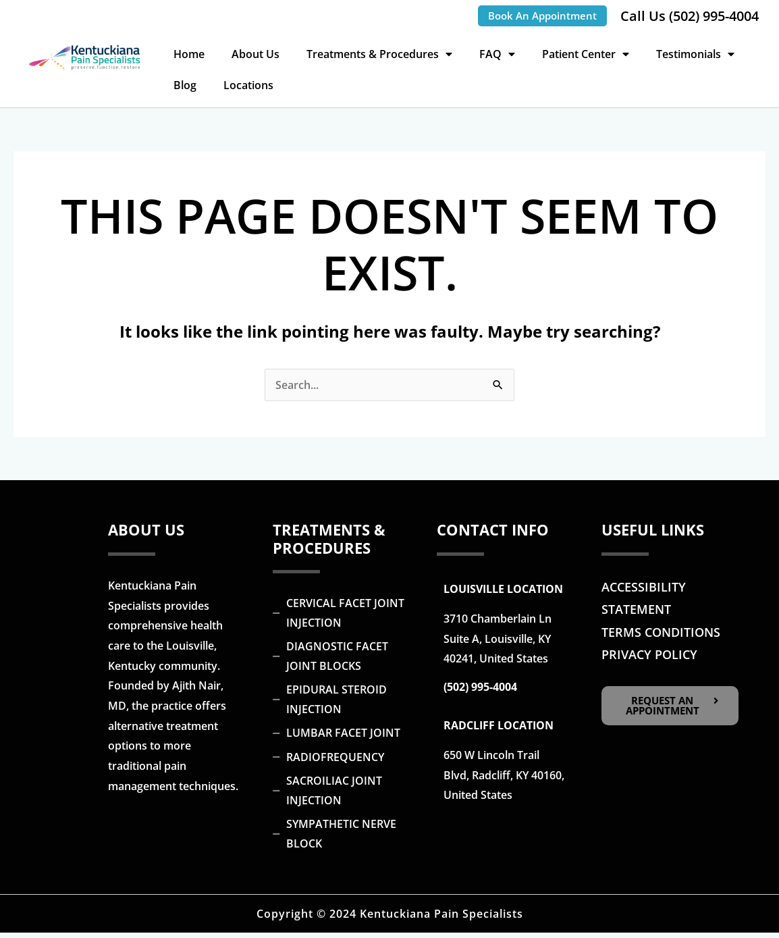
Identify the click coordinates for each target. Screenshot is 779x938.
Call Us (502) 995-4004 (689, 16)
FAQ (497, 54)
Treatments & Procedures (379, 54)
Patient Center (585, 54)
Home (189, 54)
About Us (255, 54)
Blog (184, 85)
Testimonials (695, 54)
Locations (248, 85)
